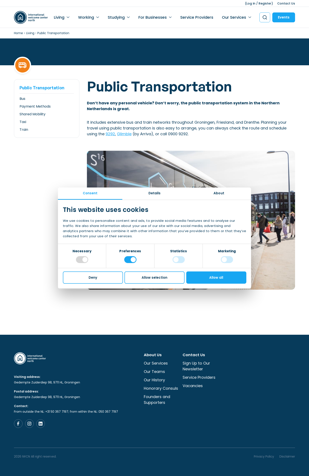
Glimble (124, 134)
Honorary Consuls (161, 388)
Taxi (23, 121)
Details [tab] (154, 193)
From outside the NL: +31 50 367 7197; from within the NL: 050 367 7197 (66, 411)
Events (283, 17)
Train (24, 129)
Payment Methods (35, 106)
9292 (110, 134)
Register (265, 3)
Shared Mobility (32, 114)
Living (59, 17)
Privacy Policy (264, 456)
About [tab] (219, 193)
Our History (154, 380)
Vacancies (193, 385)
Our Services (234, 17)
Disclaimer (287, 456)
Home (18, 33)
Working (86, 17)
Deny (93, 277)
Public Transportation (42, 87)
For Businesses (152, 17)
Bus (22, 98)
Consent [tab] (90, 193)
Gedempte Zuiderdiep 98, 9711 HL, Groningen (47, 382)
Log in (250, 3)
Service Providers (196, 17)
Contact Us (286, 3)
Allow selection (154, 277)
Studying (116, 17)
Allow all (216, 277)
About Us (153, 354)
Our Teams (154, 371)
